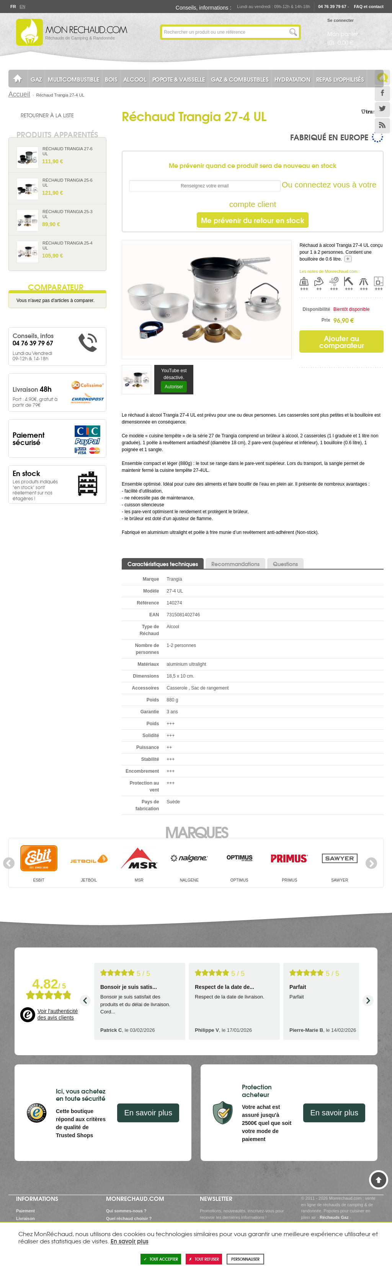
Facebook (382, 93)
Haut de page (378, 1179)
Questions (285, 564)
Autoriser (174, 386)
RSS (382, 125)
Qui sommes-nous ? (126, 1211)
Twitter (382, 109)
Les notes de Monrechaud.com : (329, 271)
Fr (13, 6)
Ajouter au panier (97, 164)
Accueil (19, 94)
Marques (196, 831)
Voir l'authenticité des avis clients (58, 1014)
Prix (326, 320)
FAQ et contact (369, 6)
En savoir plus (148, 1112)
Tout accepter (161, 1259)
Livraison (25, 1218)
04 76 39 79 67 (332, 6)
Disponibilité (316, 309)
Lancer (293, 32)
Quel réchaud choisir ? (129, 1218)
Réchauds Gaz (334, 1217)
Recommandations (235, 564)
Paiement (25, 1211)
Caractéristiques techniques (162, 564)
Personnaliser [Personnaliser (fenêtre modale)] (245, 1259)
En (22, 6)
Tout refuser (204, 1259)
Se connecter (340, 20)
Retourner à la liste (47, 115)
